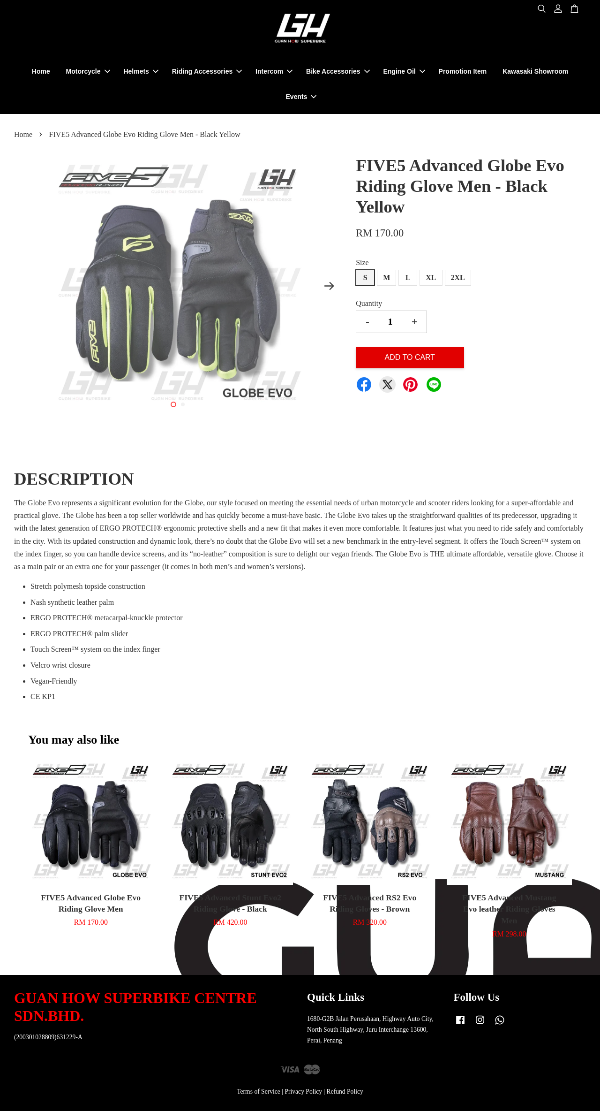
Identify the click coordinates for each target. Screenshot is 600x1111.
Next (329, 286)
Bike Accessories (337, 71)
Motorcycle (88, 71)
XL (431, 278)
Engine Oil (404, 71)
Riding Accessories (207, 71)
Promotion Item (463, 71)
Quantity (369, 303)
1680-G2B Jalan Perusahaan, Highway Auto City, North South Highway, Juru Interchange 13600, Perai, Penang (370, 1029)
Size (362, 262)
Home (41, 71)
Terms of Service (258, 1091)
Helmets (140, 71)
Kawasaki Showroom (535, 71)
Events (301, 96)
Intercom (273, 71)
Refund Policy (345, 1091)
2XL (458, 278)
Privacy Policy (303, 1091)
